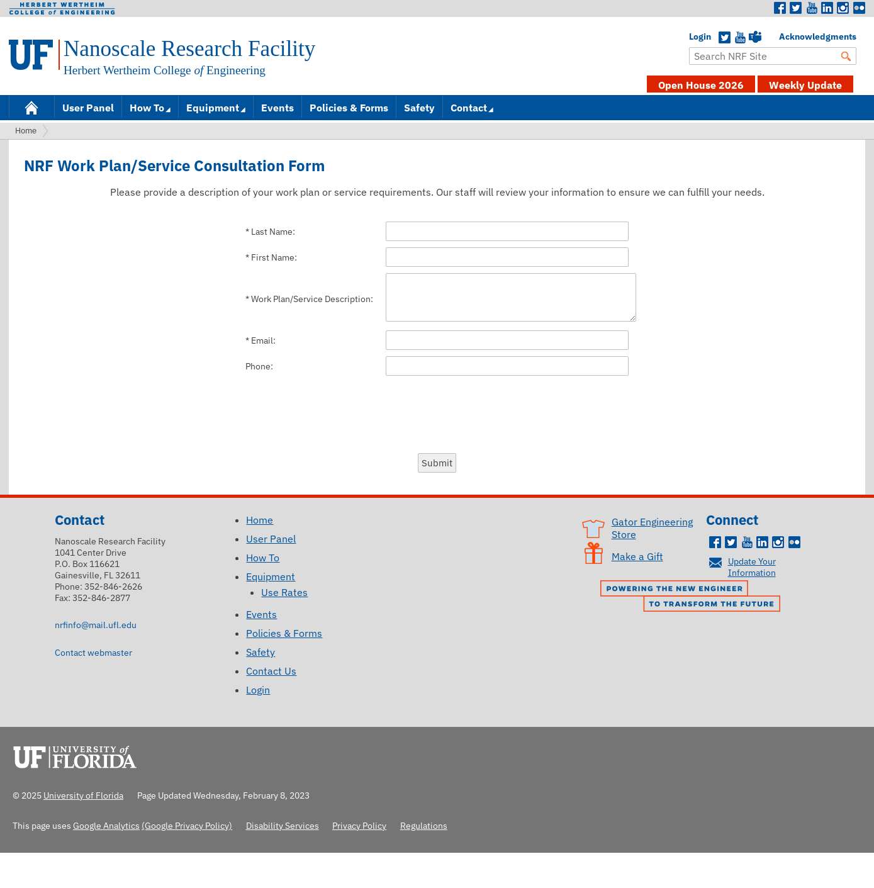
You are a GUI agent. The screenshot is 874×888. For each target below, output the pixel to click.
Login (695, 36)
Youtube (811, 8)
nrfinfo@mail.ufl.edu (96, 625)
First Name (272, 257)
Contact (469, 107)
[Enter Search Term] (772, 56)
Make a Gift (637, 556)
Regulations (423, 825)
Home (31, 107)
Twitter (796, 8)
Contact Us (271, 671)
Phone (258, 366)
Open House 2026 (701, 85)
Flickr (859, 8)
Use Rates (284, 592)
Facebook (780, 8)
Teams (755, 38)
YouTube (740, 38)
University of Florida (79, 755)
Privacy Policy (359, 825)
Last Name (272, 231)
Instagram (843, 8)
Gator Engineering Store (652, 528)
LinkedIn (827, 8)
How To (147, 107)
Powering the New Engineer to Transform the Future (693, 597)
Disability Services (282, 825)
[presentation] (437, 412)
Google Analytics (106, 825)
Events (277, 107)
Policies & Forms (349, 107)
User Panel (88, 107)
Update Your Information (752, 566)
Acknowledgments (785, 36)
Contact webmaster (93, 652)
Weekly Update (805, 85)
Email (262, 340)
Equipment (212, 107)
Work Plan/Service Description (311, 299)
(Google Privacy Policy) (187, 825)
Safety (419, 107)
